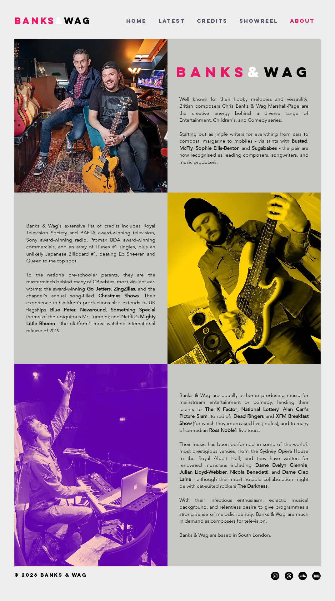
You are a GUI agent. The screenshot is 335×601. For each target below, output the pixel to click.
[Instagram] (275, 576)
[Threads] (289, 576)
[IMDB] (316, 576)
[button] (258, 21)
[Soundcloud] (302, 576)
